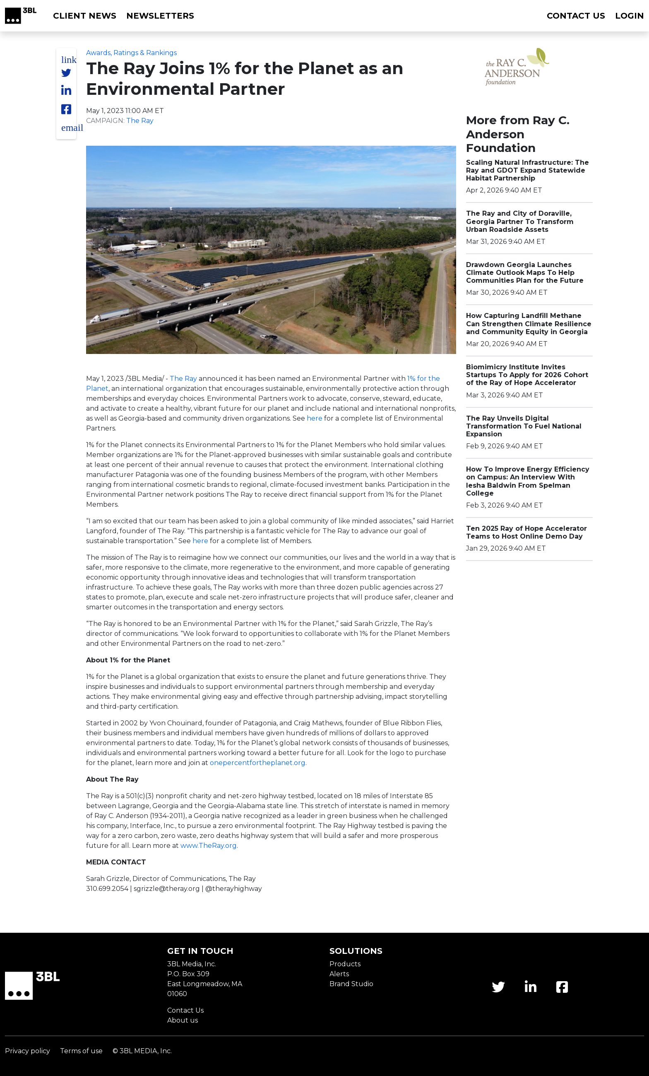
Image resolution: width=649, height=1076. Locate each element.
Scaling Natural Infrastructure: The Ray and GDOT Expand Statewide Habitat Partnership (527, 170)
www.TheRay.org (208, 846)
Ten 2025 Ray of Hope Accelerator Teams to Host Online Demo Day (526, 532)
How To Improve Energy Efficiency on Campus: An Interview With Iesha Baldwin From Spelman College (527, 481)
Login (629, 16)
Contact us (576, 16)
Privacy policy (27, 1051)
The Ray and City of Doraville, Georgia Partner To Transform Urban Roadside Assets (520, 221)
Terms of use (81, 1051)
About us (182, 1020)
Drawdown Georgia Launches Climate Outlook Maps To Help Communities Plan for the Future (525, 272)
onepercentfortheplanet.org (257, 763)
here (314, 418)
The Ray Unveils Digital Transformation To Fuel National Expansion (524, 426)
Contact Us (185, 1010)
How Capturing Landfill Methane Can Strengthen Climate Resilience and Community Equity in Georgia (528, 323)
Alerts (339, 974)
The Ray (140, 121)
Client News (84, 16)
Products (345, 964)
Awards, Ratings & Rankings (131, 53)
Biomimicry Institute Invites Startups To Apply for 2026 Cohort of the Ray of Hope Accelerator (527, 375)
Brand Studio (351, 984)
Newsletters (160, 16)
